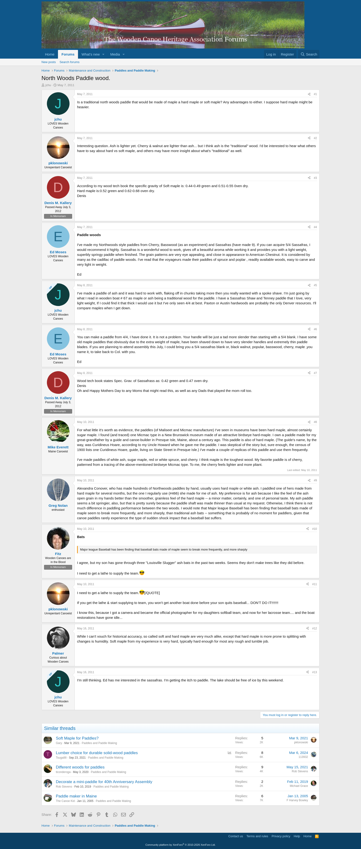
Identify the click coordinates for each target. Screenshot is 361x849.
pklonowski (301, 742)
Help (297, 836)
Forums (68, 54)
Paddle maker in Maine (76, 796)
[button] (103, 54)
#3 (315, 178)
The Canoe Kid (65, 801)
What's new (91, 54)
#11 (314, 584)
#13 (314, 672)
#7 (315, 373)
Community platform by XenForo (180, 844)
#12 (314, 628)
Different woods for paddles (80, 767)
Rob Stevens (300, 771)
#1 (315, 94)
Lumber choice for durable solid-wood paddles (97, 753)
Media (115, 54)
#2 (315, 138)
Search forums (70, 62)
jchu (48, 85)
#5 (315, 285)
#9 (315, 480)
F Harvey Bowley (297, 800)
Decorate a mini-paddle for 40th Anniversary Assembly (104, 782)
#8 (315, 422)
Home (49, 54)
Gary (59, 743)
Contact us (235, 836)
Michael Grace (299, 786)
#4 (315, 227)
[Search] (309, 54)
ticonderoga (63, 772)
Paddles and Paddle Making (99, 743)
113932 (303, 757)
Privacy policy (281, 836)
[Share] (309, 94)
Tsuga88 (61, 757)
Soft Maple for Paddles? (77, 738)
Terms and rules (257, 836)
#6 (315, 329)
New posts (48, 62)
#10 (314, 529)
